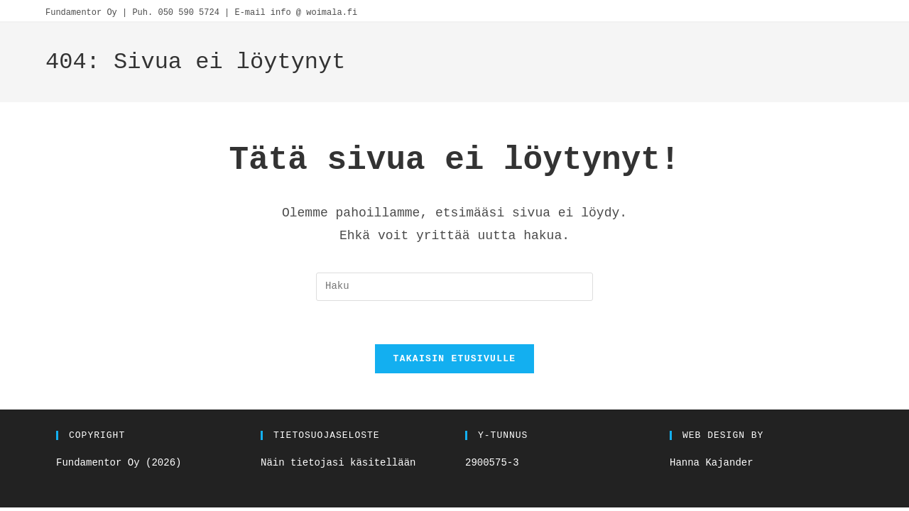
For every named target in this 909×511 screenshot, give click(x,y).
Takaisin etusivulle (454, 358)
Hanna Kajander (711, 462)
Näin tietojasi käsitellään (338, 462)
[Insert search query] (454, 287)
